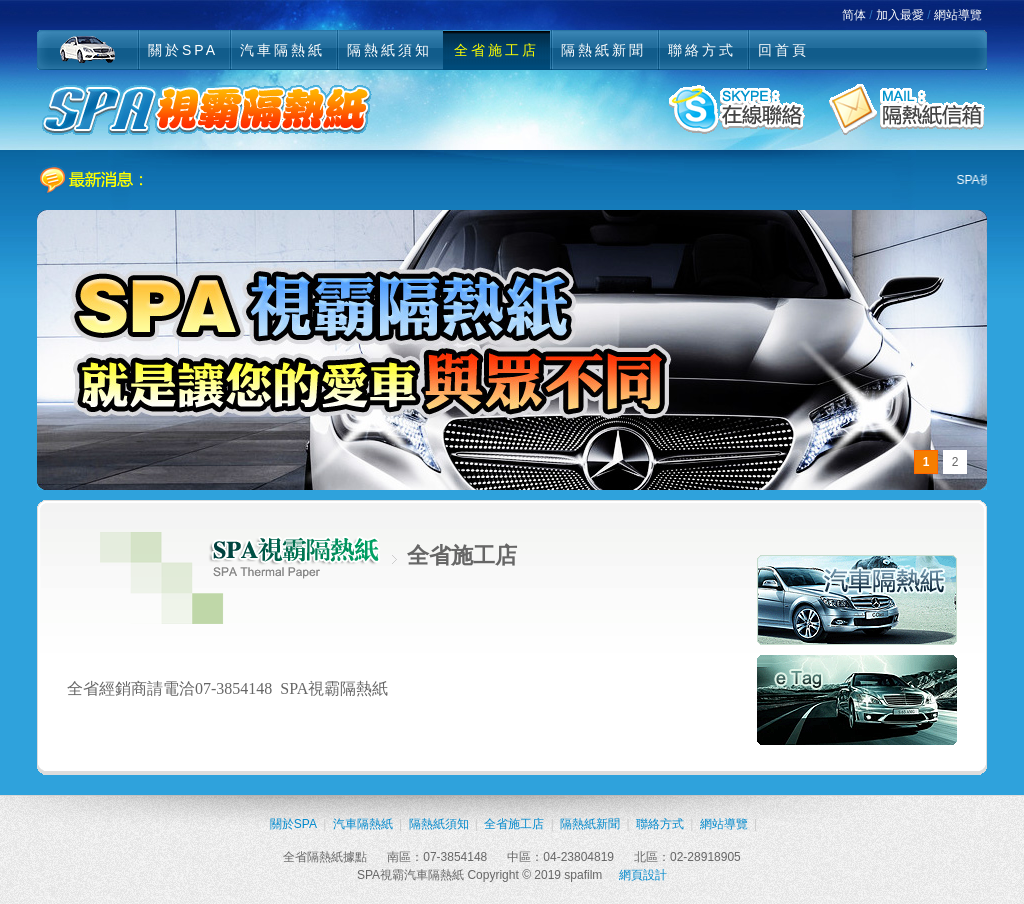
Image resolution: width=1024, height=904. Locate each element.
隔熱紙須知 (389, 50)
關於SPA (183, 50)
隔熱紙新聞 (603, 50)
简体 (854, 15)
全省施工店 (496, 50)
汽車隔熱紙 (282, 50)
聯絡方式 (702, 50)
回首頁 (783, 50)
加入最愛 (900, 15)
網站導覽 (958, 15)
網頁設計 (643, 875)
